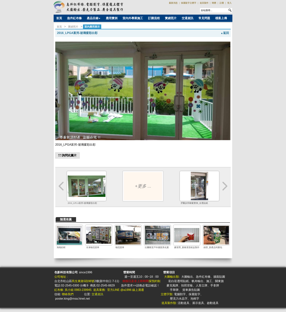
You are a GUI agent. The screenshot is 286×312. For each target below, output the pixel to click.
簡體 (214, 3)
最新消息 (173, 3)
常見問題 (204, 18)
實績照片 (171, 18)
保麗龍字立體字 (188, 3)
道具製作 (204, 3)
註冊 (222, 3)
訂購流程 (154, 18)
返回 (225, 32)
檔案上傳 (221, 18)
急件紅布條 (74, 18)
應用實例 (111, 18)
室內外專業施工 (133, 18)
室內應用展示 (92, 26)
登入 (229, 3)
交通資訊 (187, 18)
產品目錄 (94, 18)
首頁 (59, 18)
